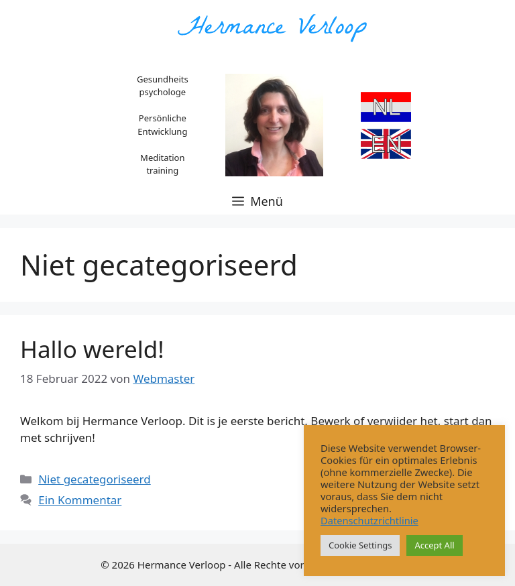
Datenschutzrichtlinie (369, 520)
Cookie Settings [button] (360, 545)
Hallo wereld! (92, 349)
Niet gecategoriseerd (94, 479)
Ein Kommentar (79, 500)
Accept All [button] (434, 545)
